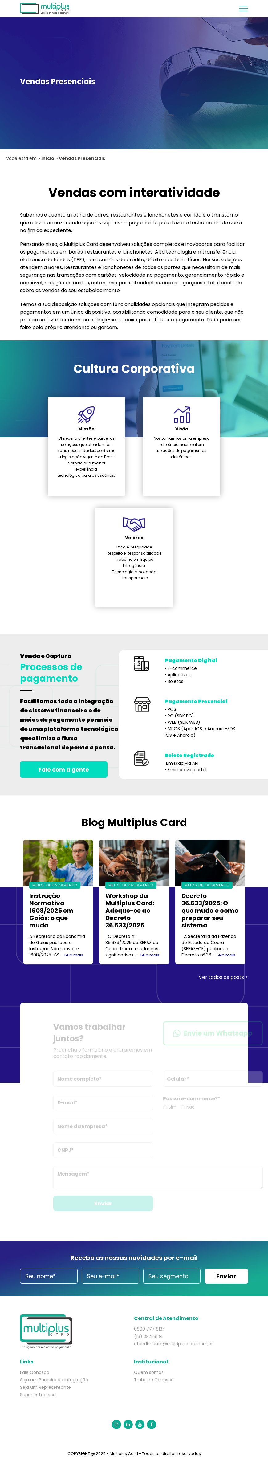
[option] (58, 902)
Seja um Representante (45, 1387)
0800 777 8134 (149, 1329)
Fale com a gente (64, 769)
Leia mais (73, 955)
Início (47, 158)
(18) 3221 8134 (148, 1336)
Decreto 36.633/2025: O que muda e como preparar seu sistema (209, 910)
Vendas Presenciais (82, 158)
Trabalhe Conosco (154, 1380)
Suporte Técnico (38, 1395)
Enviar (109, 1203)
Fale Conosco (34, 1372)
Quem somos (149, 1372)
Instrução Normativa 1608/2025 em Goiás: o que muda (51, 910)
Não (197, 1107)
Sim (179, 1107)
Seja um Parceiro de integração (54, 1380)
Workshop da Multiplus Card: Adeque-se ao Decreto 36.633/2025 (129, 910)
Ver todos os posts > (223, 977)
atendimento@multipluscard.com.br (173, 1344)
